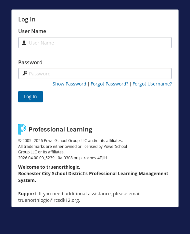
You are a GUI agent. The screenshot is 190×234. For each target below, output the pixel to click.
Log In (30, 96)
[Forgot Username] (152, 83)
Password (30, 62)
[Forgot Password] (109, 83)
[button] (69, 83)
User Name (32, 31)
